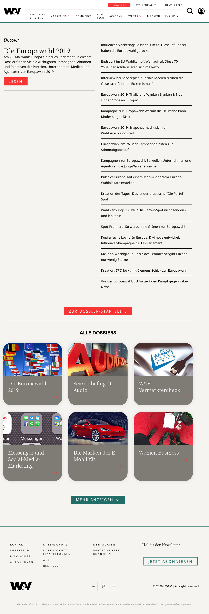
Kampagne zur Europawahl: (143, 114)
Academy (116, 16)
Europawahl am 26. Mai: (137, 147)
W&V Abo (120, 5)
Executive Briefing (37, 16)
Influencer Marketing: (143, 48)
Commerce (84, 16)
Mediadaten (104, 544)
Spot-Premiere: (143, 226)
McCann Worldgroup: (144, 257)
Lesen (16, 81)
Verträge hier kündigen (106, 552)
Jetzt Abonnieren (170, 561)
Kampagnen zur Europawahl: (146, 163)
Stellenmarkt (146, 5)
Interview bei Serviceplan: (142, 81)
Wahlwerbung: (143, 213)
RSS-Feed (51, 566)
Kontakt (17, 544)
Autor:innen (21, 562)
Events (133, 16)
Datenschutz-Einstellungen (57, 552)
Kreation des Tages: (143, 196)
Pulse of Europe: (141, 180)
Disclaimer (20, 556)
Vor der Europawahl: (144, 284)
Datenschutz (55, 544)
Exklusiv (172, 16)
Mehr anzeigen (98, 499)
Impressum (20, 550)
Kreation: (144, 270)
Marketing (58, 16)
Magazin (153, 16)
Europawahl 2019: (141, 97)
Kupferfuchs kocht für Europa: (140, 240)
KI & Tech (100, 16)
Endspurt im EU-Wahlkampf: (139, 64)
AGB (46, 560)
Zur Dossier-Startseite (98, 311)
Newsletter (173, 5)
